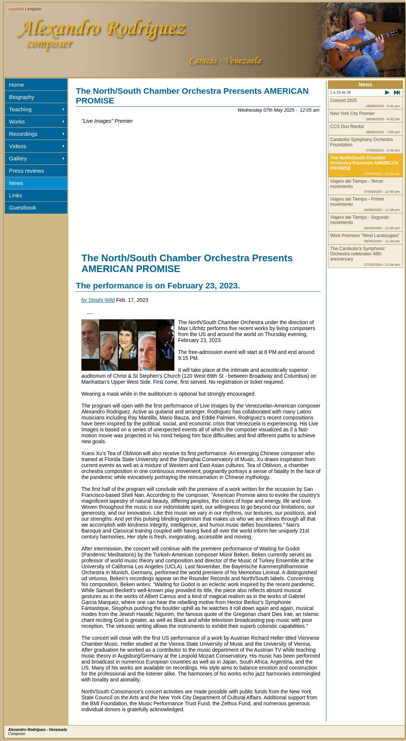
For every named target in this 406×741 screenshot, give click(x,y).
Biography (21, 97)
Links (15, 195)
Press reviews (26, 170)
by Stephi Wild (98, 300)
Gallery (18, 158)
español (16, 9)
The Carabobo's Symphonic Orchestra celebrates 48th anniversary (365, 256)
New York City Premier (365, 116)
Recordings (23, 134)
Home (16, 85)
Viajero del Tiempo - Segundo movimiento (365, 222)
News (16, 183)
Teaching (20, 109)
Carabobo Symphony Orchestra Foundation (365, 144)
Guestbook (22, 207)
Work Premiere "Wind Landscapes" (365, 238)
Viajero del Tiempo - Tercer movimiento (365, 186)
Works (17, 121)
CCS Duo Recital (365, 129)
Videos (17, 146)
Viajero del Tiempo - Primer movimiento (365, 204)
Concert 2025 (365, 103)
